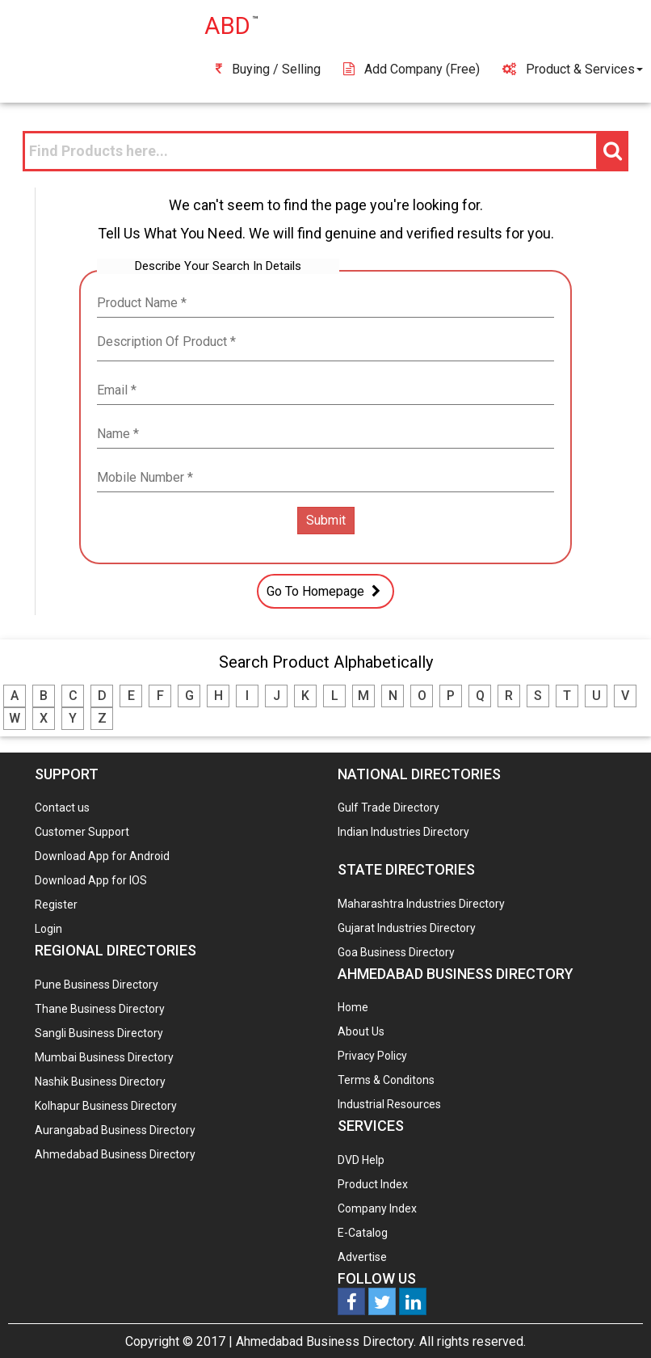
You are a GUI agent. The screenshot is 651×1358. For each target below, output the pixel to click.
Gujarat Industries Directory (407, 928)
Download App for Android (102, 856)
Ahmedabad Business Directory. (326, 1341)
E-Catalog (363, 1232)
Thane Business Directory (100, 1008)
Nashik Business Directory (100, 1081)
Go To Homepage (325, 590)
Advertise (362, 1256)
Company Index (377, 1208)
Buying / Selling (268, 69)
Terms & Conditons (386, 1079)
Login (48, 928)
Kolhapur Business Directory (106, 1105)
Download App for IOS (91, 880)
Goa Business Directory (396, 952)
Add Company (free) (411, 69)
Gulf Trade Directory (388, 807)
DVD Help (361, 1159)
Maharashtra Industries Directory (421, 903)
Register (56, 904)
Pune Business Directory (96, 984)
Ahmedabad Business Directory (115, 1154)
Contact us (62, 807)
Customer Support (82, 831)
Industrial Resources (389, 1104)
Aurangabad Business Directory (115, 1130)
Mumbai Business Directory (104, 1057)
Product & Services (572, 69)
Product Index (373, 1184)
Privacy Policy (372, 1055)
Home (353, 1007)
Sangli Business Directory (99, 1033)
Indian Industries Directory (403, 831)
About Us (361, 1031)
